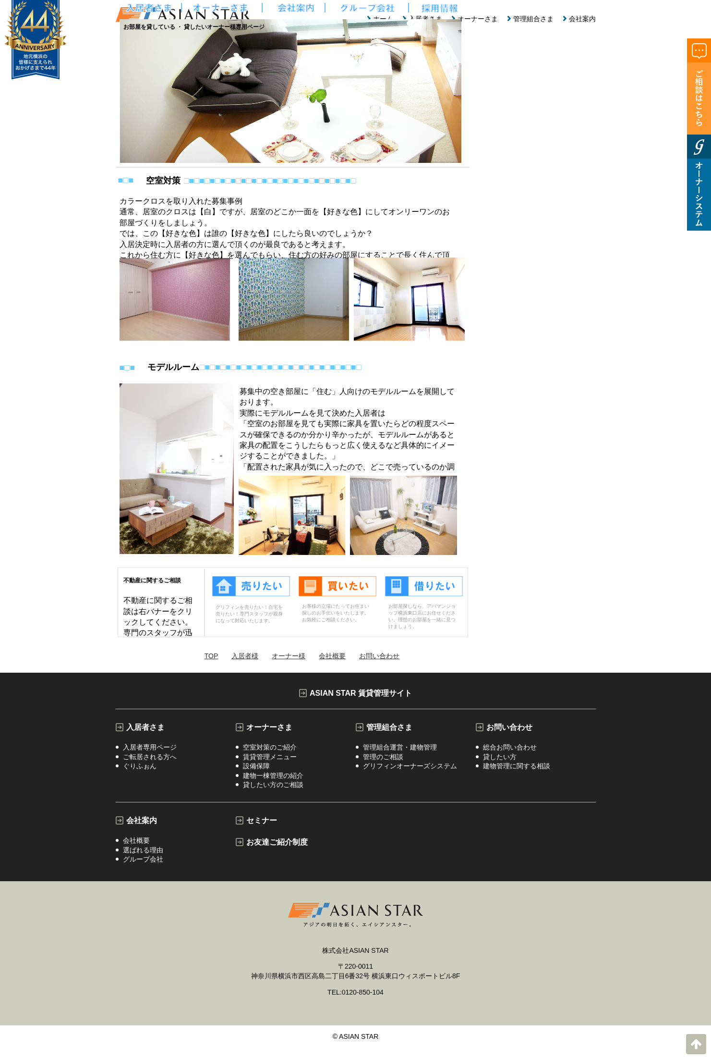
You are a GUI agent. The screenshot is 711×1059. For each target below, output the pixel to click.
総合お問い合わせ (510, 748)
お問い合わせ (509, 727)
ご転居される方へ (150, 759)
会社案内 (582, 19)
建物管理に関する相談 (516, 770)
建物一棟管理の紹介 (273, 780)
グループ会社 (143, 870)
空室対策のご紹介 (270, 748)
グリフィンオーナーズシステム (410, 770)
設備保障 (256, 770)
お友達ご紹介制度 (277, 849)
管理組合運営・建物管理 (400, 748)
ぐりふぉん (140, 770)
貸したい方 (500, 759)
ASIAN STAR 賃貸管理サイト (361, 693)
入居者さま (145, 727)
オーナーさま (478, 19)
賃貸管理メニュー (270, 759)
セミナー (261, 827)
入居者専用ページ (150, 748)
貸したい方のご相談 (273, 791)
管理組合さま (533, 19)
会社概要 (136, 848)
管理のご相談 (383, 759)
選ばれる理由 (143, 858)
